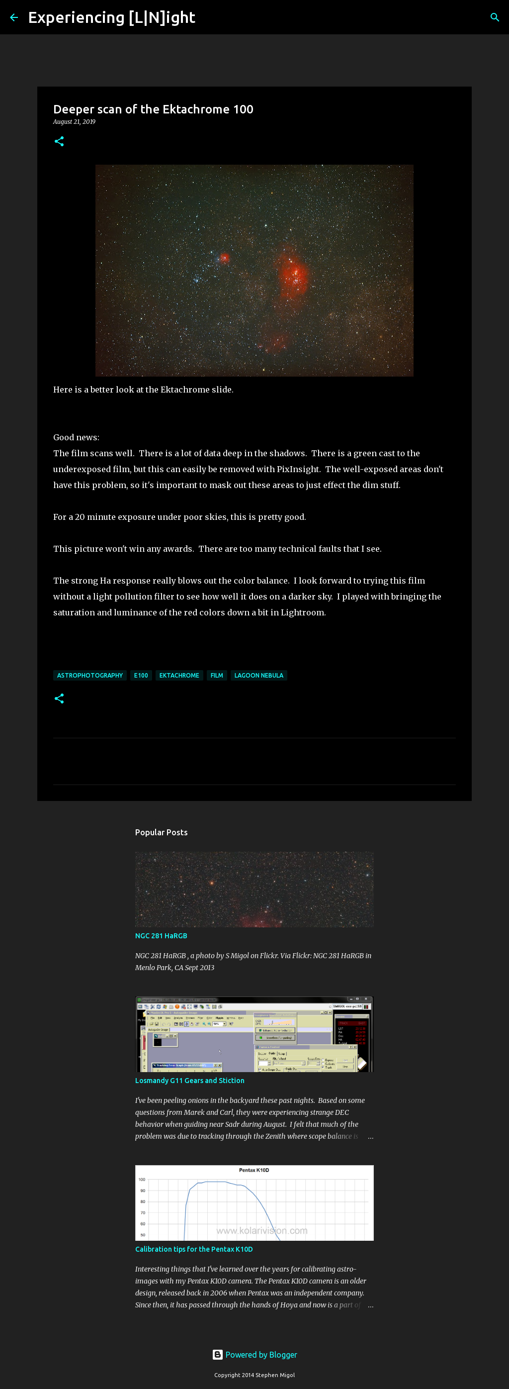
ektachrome (179, 675)
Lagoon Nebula (259, 675)
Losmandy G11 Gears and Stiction (190, 1081)
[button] (59, 142)
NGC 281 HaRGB (161, 936)
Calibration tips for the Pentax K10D (194, 1249)
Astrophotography (90, 675)
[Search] (209, 17)
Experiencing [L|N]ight (111, 17)
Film (217, 675)
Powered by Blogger (254, 1354)
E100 (141, 675)
